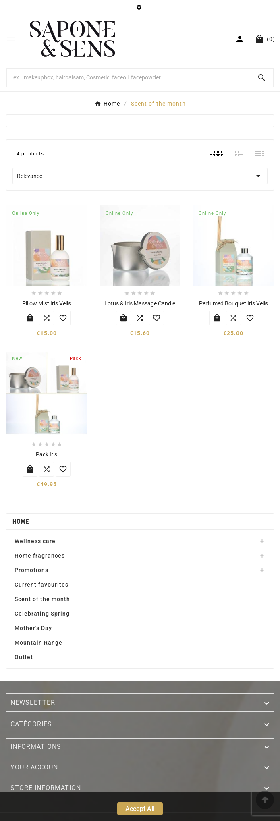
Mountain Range (38, 642)
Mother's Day (33, 628)
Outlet (24, 657)
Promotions (31, 570)
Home (20, 521)
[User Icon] (241, 39)
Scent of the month (42, 599)
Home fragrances (40, 555)
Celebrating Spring (42, 613)
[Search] (129, 77)
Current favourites (41, 584)
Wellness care (35, 541)
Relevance (140, 176)
